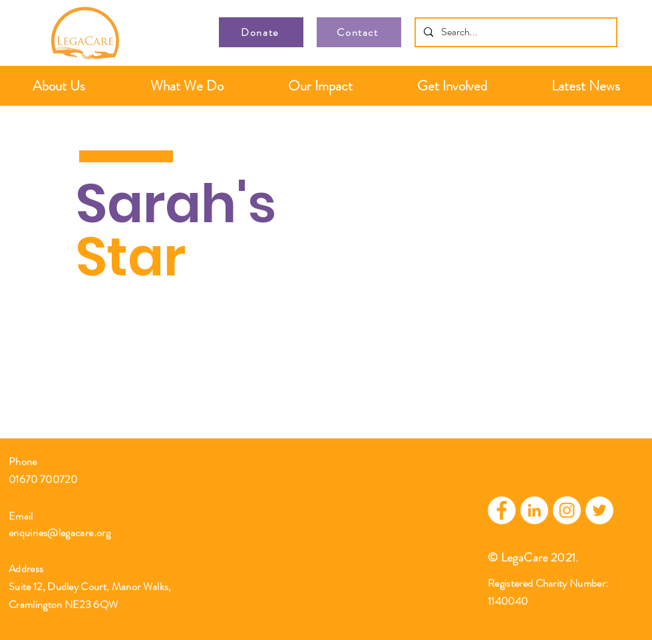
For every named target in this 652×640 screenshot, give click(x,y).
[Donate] (261, 32)
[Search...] (514, 32)
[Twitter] (599, 510)
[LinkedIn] (534, 510)
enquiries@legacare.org (59, 532)
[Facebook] (502, 510)
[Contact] (359, 32)
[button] (59, 85)
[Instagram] (567, 510)
